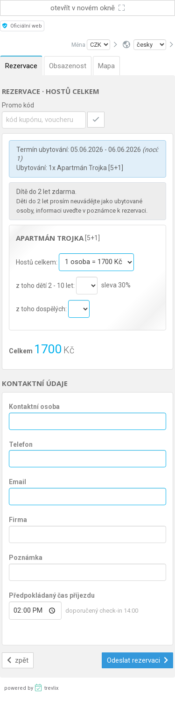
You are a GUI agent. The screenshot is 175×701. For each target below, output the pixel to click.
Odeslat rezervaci (137, 660)
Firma (18, 519)
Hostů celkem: (37, 261)
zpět (18, 660)
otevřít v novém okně (87, 8)
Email (17, 482)
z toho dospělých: (42, 308)
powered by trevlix (31, 687)
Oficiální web (22, 26)
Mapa (106, 66)
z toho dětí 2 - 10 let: (46, 285)
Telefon (21, 444)
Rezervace (21, 66)
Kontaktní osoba (34, 406)
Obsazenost (67, 66)
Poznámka (25, 557)
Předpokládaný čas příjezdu (52, 595)
